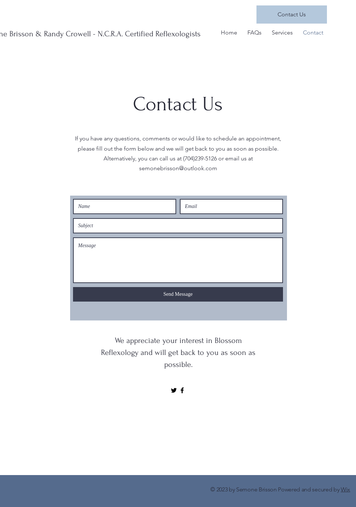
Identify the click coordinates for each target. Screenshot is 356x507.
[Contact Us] (291, 14)
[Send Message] (178, 294)
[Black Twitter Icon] (174, 390)
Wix (345, 489)
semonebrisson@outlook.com (178, 168)
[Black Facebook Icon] (182, 390)
